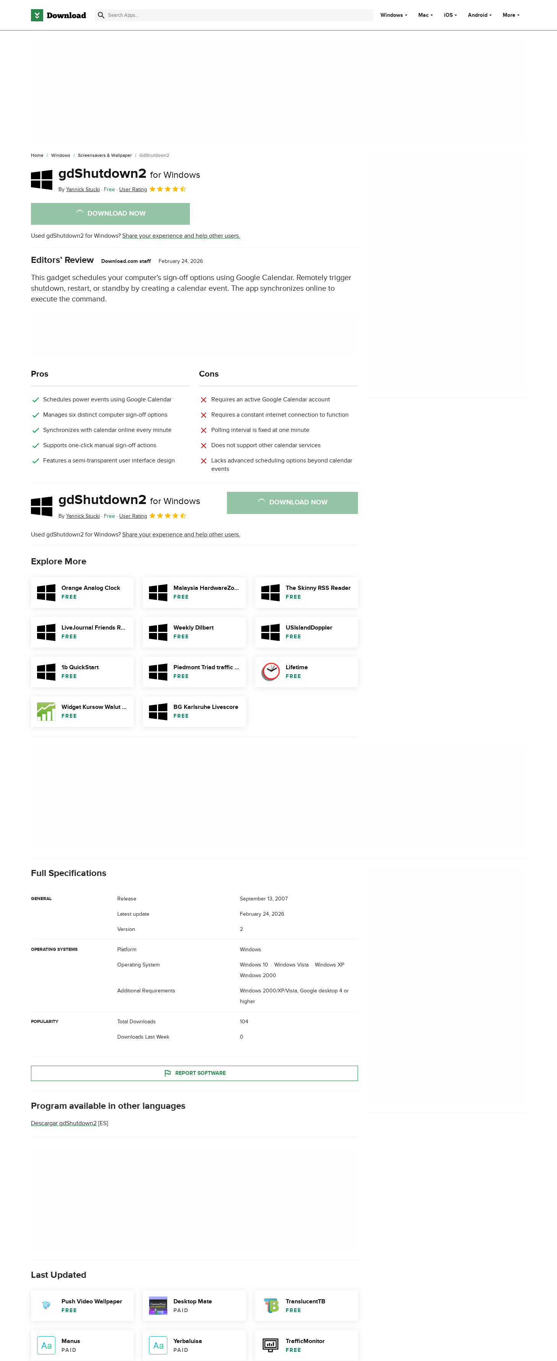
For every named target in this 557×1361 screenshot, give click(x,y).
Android (477, 15)
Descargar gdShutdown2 (64, 1123)
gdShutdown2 (129, 173)
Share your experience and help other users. (181, 236)
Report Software (194, 1073)
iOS (448, 15)
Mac (423, 15)
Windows (392, 15)
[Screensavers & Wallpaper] (105, 155)
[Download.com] (58, 15)
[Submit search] (101, 15)
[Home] (37, 155)
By (79, 189)
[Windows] (60, 155)
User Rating (153, 189)
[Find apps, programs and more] (234, 15)
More (512, 15)
